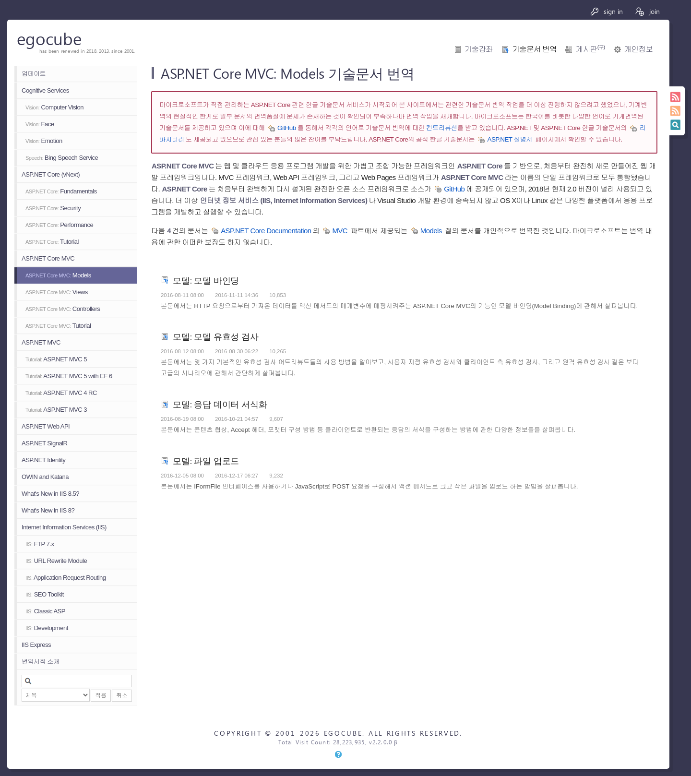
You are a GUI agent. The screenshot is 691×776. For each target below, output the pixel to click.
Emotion (43, 140)
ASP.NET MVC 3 (56, 409)
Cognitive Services (45, 90)
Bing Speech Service (61, 157)
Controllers (62, 308)
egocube (49, 38)
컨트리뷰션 (441, 127)
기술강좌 (479, 49)
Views (56, 292)
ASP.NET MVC (41, 342)
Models (58, 275)
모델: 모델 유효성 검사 (216, 336)
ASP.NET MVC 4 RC (61, 392)
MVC (339, 231)
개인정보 (638, 49)
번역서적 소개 (40, 661)
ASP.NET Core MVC (48, 258)
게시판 (590, 49)
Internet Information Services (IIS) (64, 527)
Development (46, 628)
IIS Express (36, 644)
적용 (101, 695)
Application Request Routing (65, 577)
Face (39, 124)
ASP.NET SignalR (44, 443)
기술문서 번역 (534, 49)
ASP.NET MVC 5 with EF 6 (68, 376)
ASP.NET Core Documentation (266, 231)
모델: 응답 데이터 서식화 (220, 403)
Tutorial (52, 241)
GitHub (286, 127)
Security (53, 208)
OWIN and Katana (45, 476)
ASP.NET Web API (46, 426)
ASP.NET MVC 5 (56, 359)
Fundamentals (61, 191)
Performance (59, 224)
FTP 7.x (39, 544)
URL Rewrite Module (56, 560)
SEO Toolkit (44, 594)
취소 (122, 695)
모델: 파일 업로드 (206, 460)
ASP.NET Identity (43, 460)
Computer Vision (54, 107)
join (647, 11)
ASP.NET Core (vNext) (51, 174)
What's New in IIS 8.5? (50, 493)
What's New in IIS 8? (48, 510)
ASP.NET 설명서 (509, 139)
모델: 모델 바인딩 (206, 280)
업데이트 (34, 73)
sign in (606, 11)
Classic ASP (45, 611)
